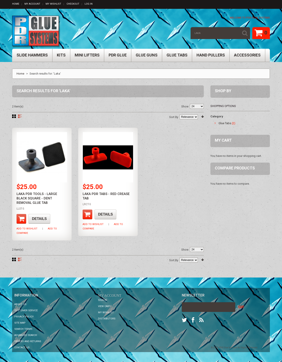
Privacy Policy (24, 316)
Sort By (173, 117)
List (20, 116)
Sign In (102, 300)
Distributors (106, 318)
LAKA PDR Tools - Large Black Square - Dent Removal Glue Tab (37, 198)
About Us (20, 304)
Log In (89, 3)
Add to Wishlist (27, 228)
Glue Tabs (225, 123)
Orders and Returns (27, 341)
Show (185, 106)
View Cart (104, 306)
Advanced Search (25, 335)
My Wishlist (53, 3)
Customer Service (26, 310)
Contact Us (22, 347)
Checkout (73, 3)
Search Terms (23, 329)
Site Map (20, 322)
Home (15, 3)
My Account (32, 3)
